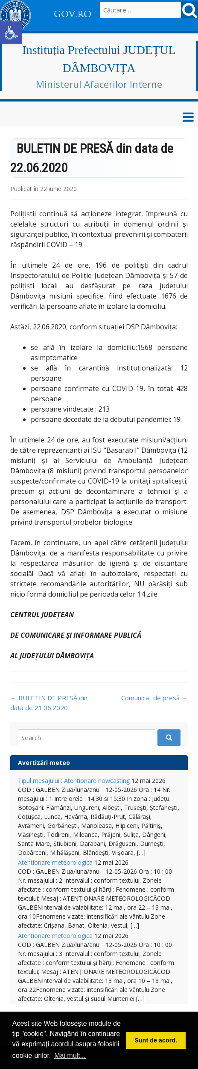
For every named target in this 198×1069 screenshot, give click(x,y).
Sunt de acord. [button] (155, 1040)
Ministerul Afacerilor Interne (99, 84)
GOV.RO (72, 14)
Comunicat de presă (154, 697)
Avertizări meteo (44, 762)
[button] (11, 32)
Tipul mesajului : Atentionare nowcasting (74, 780)
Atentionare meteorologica (55, 862)
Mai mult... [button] (70, 1055)
